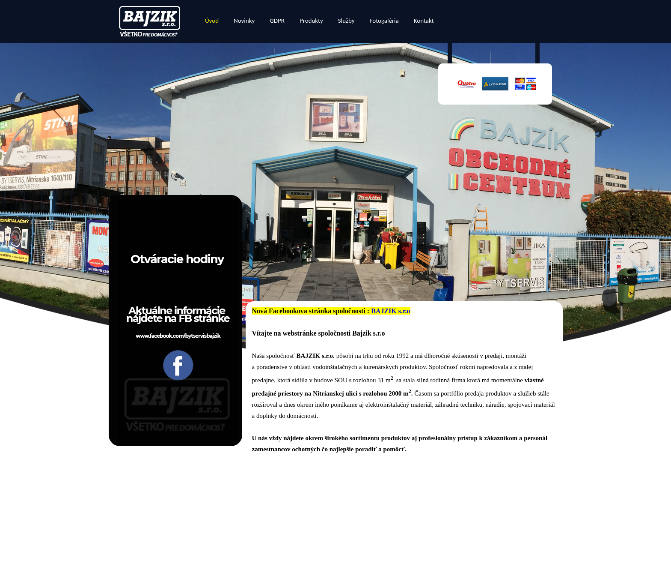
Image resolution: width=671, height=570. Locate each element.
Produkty (311, 20)
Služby (346, 20)
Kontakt (424, 20)
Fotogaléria (384, 20)
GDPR (277, 20)
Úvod (212, 20)
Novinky (244, 20)
